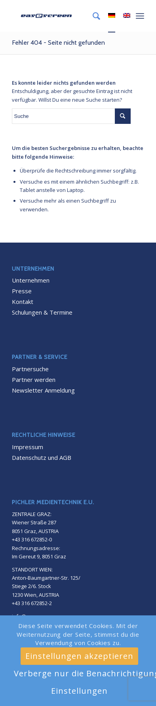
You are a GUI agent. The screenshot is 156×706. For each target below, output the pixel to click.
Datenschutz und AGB (41, 457)
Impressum (27, 447)
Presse (22, 291)
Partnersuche (30, 369)
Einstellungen (79, 690)
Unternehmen (30, 280)
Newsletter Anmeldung (43, 390)
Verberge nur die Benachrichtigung (83, 673)
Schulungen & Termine (42, 312)
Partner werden (33, 379)
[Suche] (92, 16)
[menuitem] (92, 16)
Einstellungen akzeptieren (79, 656)
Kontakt (22, 302)
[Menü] (140, 15)
